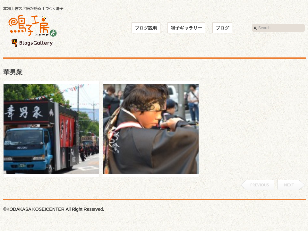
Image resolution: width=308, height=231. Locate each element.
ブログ (222, 27)
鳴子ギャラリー (186, 27)
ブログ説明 (146, 27)
